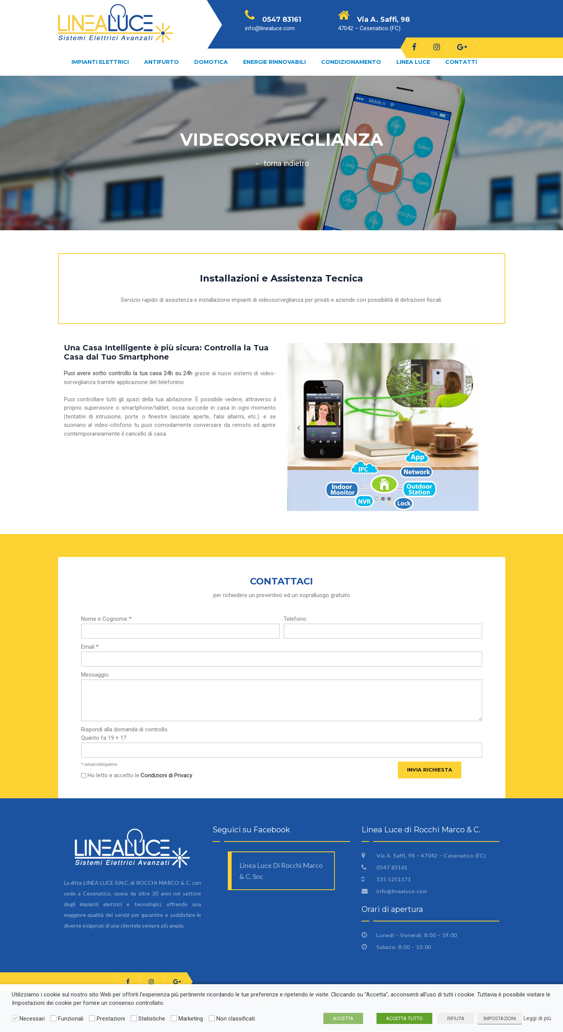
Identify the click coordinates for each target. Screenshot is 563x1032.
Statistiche (151, 1018)
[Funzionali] (53, 1018)
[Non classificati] (212, 1018)
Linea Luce (413, 62)
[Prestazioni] (92, 1018)
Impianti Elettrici (100, 62)
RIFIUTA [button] (455, 1018)
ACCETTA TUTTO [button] (404, 1018)
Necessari (32, 1018)
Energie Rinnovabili (274, 62)
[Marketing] (174, 1018)
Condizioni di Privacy (166, 775)
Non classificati (235, 1018)
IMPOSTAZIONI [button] (499, 1018)
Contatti (461, 62)
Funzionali (70, 1018)
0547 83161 (391, 867)
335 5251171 (393, 879)
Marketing (190, 1018)
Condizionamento (351, 62)
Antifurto (161, 62)
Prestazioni (111, 1018)
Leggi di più (537, 1018)
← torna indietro (281, 163)
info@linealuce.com (401, 891)
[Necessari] (15, 1018)
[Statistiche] (134, 1018)
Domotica (211, 62)
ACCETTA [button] (343, 1018)
